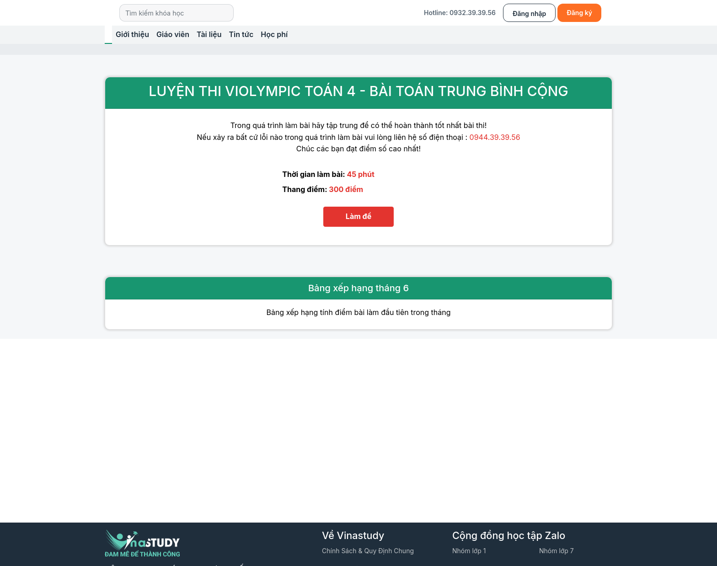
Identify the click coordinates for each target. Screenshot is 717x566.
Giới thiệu (132, 34)
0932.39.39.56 (472, 12)
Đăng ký (579, 12)
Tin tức (241, 34)
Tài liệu (209, 34)
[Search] (176, 12)
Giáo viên (172, 34)
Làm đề (358, 216)
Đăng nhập (529, 13)
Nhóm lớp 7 (556, 551)
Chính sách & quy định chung (368, 551)
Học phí (274, 34)
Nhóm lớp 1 (469, 551)
